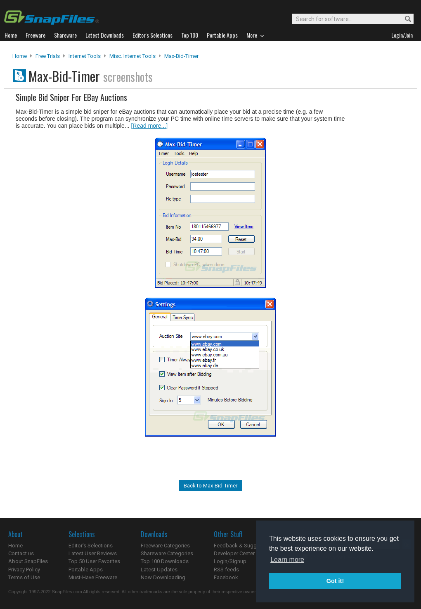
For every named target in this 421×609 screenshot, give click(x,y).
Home (19, 56)
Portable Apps (86, 569)
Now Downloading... (165, 577)
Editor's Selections (91, 545)
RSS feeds (226, 569)
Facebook (226, 577)
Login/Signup (230, 561)
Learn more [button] (287, 559)
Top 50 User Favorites (94, 561)
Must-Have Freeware (93, 577)
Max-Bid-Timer (181, 56)
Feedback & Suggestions (244, 545)
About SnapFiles (28, 561)
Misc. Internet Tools (132, 56)
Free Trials (47, 56)
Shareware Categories (167, 553)
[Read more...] (149, 125)
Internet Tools (85, 56)
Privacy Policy (24, 569)
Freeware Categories (165, 545)
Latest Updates (159, 569)
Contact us (21, 553)
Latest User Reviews (93, 553)
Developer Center (234, 553)
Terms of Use (24, 577)
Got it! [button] (335, 581)
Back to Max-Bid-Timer (210, 485)
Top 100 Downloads (165, 561)
